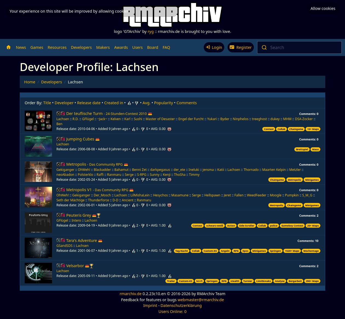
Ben (59, 124)
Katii (220, 169)
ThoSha (180, 174)
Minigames (312, 180)
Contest (269, 129)
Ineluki (194, 169)
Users (137, 47)
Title (47, 102)
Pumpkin (292, 195)
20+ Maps (313, 225)
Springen (275, 251)
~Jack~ (102, 119)
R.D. (76, 119)
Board (152, 47)
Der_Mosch (102, 195)
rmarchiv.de (131, 293)
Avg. (147, 102)
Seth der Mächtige (70, 200)
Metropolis (97, 164)
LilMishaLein (140, 195)
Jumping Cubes (83, 139)
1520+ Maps (292, 251)
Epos (245, 251)
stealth (235, 281)
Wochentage (311, 251)
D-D (115, 200)
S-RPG (141, 174)
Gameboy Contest (292, 225)
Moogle (275, 195)
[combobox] (299, 47)
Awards (121, 47)
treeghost (259, 119)
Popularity (163, 102)
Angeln (225, 251)
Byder (224, 119)
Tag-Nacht (182, 251)
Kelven (116, 119)
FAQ (166, 47)
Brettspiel (302, 149)
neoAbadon (65, 174)
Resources (57, 47)
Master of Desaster (160, 119)
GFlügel (88, 119)
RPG (236, 251)
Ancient (127, 200)
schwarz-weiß (214, 225)
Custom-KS (210, 251)
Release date (89, 102)
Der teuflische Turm (109, 113)
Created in (113, 102)
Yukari (212, 119)
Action (231, 225)
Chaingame (296, 129)
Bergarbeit (295, 281)
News (21, 47)
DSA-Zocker (304, 119)
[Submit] (263, 47)
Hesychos (160, 195)
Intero (76, 220)
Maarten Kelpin (274, 169)
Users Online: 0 (173, 311)
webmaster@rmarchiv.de (201, 299)
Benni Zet (139, 169)
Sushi (138, 119)
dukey (275, 119)
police (273, 225)
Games (36, 47)
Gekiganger (65, 169)
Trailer (171, 281)
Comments (187, 102)
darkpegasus (160, 169)
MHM (287, 119)
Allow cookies (323, 6)
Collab (281, 129)
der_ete (179, 169)
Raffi (100, 174)
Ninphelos (240, 119)
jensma (208, 169)
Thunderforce (98, 200)
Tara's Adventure (84, 240)
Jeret (227, 195)
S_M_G (307, 195)
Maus (315, 149)
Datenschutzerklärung (181, 305)
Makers (103, 47)
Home (29, 81)
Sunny (154, 174)
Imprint (150, 305)
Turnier (247, 281)
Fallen (238, 195)
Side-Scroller (246, 225)
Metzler (295, 169)
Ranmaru (114, 174)
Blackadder (102, 169)
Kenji (167, 174)
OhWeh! (84, 169)
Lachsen (62, 119)
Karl (127, 119)
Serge (129, 174)
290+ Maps (312, 281)
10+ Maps (313, 129)
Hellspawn (212, 195)
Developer (64, 102)
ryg (151, 31)
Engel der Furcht (191, 119)
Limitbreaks (263, 281)
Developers (81, 47)
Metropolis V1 (100, 189)
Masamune (180, 195)
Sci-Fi (199, 281)
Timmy (194, 174)
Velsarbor (77, 265)
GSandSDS (64, 245)
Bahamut (121, 169)
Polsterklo (85, 174)
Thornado (251, 169)
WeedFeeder (256, 195)
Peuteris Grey (81, 215)
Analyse (279, 281)
